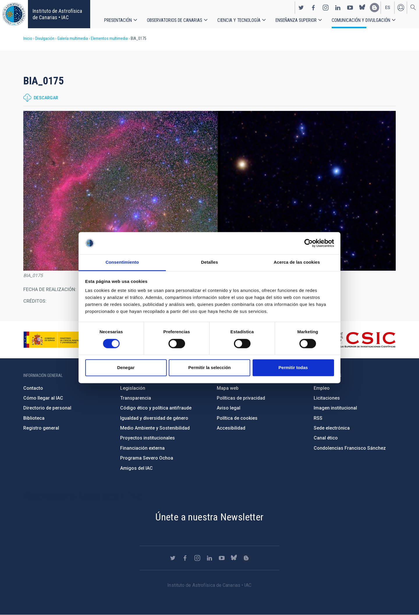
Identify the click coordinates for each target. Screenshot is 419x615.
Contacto (33, 388)
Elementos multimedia (109, 38)
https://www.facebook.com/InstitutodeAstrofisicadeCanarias (313, 7)
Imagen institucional (335, 408)
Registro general (41, 428)
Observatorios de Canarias (174, 20)
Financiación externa (142, 448)
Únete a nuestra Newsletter (209, 517)
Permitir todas (293, 367)
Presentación (118, 20)
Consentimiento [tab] (122, 262)
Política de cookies (237, 418)
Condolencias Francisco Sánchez (350, 448)
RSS (318, 418)
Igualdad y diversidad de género (154, 418)
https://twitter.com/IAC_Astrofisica (301, 7)
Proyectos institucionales (147, 438)
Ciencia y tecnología (238, 20)
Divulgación (44, 38)
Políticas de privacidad (241, 398)
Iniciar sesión (401, 7)
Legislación (132, 388)
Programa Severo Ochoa (146, 458)
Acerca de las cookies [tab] (297, 262)
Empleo (322, 388)
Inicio (27, 38)
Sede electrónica (332, 428)
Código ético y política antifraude (155, 408)
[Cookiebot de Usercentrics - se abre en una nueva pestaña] (308, 243)
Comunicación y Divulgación (361, 20)
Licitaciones (327, 398)
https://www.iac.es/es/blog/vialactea (374, 7)
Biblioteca (34, 418)
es (387, 7)
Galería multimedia (72, 38)
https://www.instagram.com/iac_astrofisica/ (325, 7)
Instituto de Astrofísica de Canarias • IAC (57, 14)
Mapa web (228, 388)
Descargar (46, 97)
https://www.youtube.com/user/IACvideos (350, 7)
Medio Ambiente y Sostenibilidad (155, 428)
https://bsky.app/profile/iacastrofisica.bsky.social (362, 7)
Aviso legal (228, 408)
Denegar (125, 367)
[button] (209, 191)
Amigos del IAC (136, 468)
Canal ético (326, 438)
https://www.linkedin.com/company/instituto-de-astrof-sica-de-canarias (338, 7)
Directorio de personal (47, 408)
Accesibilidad (231, 428)
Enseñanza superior (296, 20)
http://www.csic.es (364, 340)
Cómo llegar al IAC (43, 398)
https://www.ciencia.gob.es (55, 339)
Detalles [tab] (209, 262)
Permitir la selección (209, 367)
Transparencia (135, 398)
